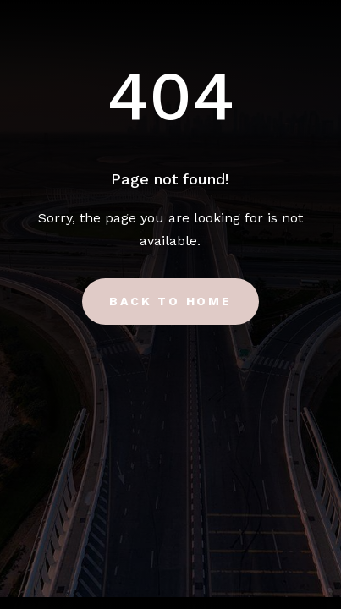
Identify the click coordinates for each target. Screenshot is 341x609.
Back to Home (170, 301)
